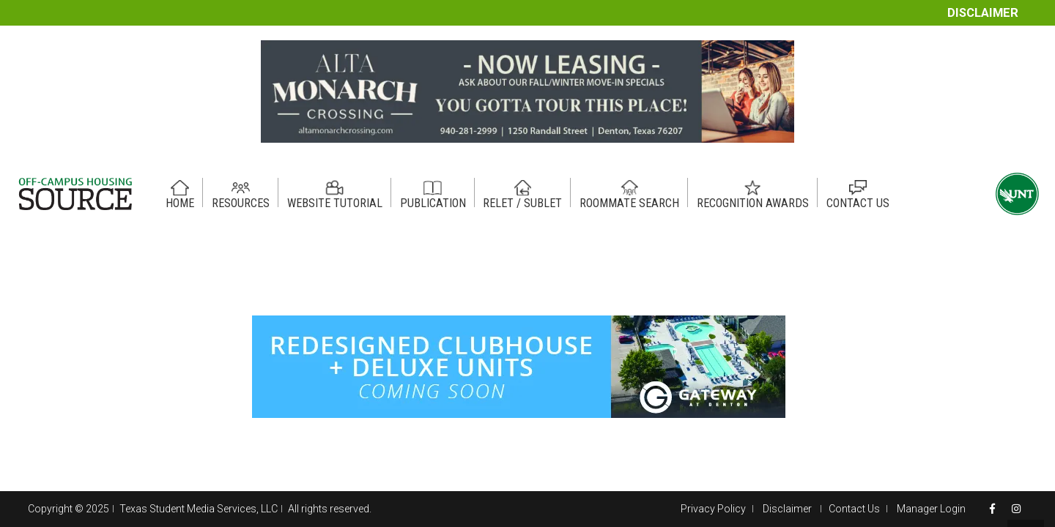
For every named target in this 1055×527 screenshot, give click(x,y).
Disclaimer (982, 13)
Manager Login (931, 509)
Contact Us (854, 509)
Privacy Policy (713, 509)
